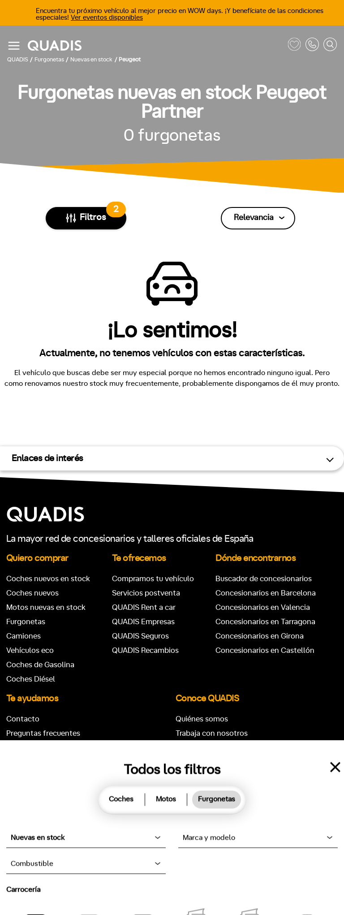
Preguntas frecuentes (43, 733)
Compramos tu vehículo (153, 579)
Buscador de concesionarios (263, 579)
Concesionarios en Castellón (264, 650)
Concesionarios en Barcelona (265, 593)
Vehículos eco (30, 650)
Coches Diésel (30, 679)
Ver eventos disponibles (107, 17)
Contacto (22, 719)
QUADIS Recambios (145, 650)
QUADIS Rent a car (144, 607)
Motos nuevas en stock (46, 607)
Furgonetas (25, 622)
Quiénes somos (202, 719)
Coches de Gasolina (40, 665)
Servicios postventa (146, 593)
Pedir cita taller (32, 747)
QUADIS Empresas (143, 622)
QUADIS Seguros (140, 636)
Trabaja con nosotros (212, 733)
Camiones (23, 636)
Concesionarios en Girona (259, 636)
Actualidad (194, 747)
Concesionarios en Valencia (262, 607)
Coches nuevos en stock (48, 579)
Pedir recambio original (46, 776)
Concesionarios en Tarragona (265, 622)
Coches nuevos (32, 593)
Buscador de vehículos (44, 762)
